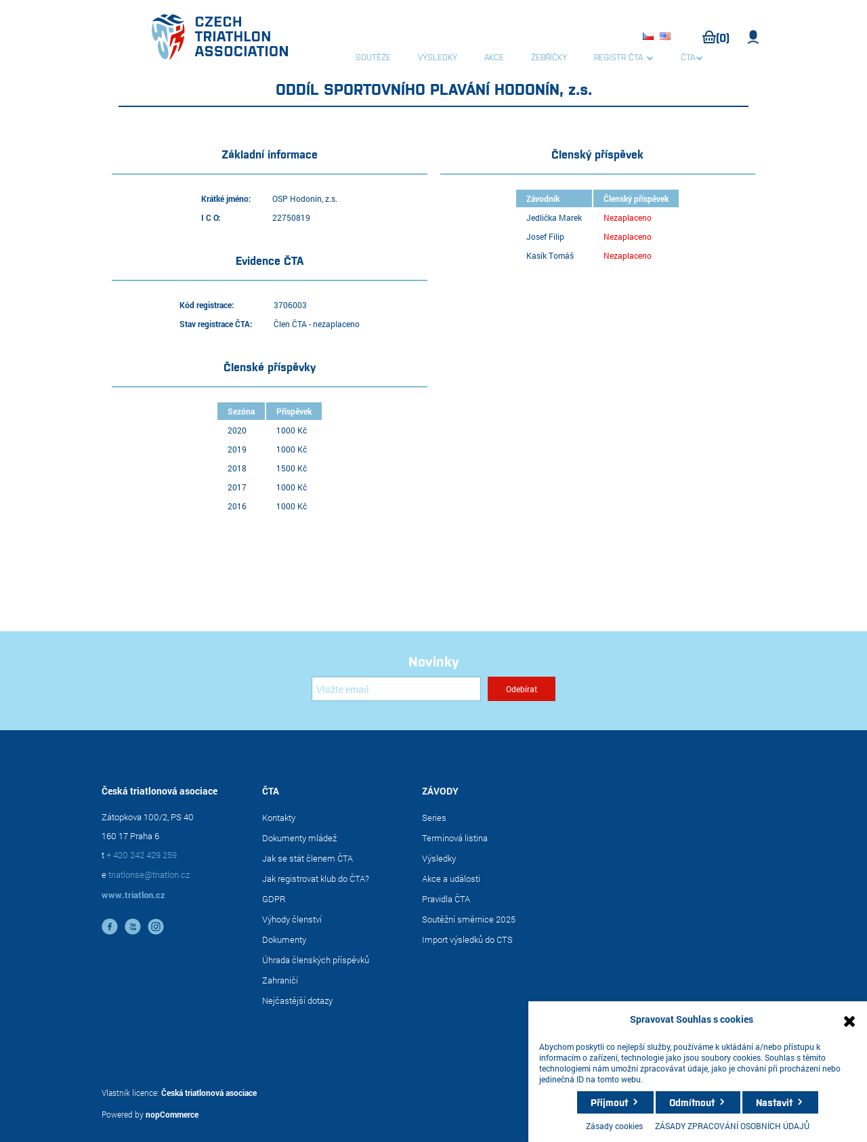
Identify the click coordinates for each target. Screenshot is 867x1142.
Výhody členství (292, 919)
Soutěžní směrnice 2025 (468, 919)
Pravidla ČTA (446, 899)
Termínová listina (455, 838)
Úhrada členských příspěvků (315, 960)
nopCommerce (172, 1114)
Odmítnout (692, 1102)
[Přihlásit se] (396, 689)
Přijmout (609, 1102)
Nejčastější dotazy (297, 1000)
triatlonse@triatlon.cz (149, 874)
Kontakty (278, 817)
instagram (156, 926)
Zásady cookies (614, 1125)
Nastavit (774, 1102)
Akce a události (451, 878)
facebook (110, 926)
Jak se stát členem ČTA (307, 858)
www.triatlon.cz (133, 895)
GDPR (274, 899)
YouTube (133, 926)
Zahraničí (280, 980)
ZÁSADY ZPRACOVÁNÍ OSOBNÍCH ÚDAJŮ (732, 1125)
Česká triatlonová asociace (209, 1092)
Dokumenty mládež (299, 838)
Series (434, 817)
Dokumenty (284, 939)
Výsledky (439, 858)
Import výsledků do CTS (467, 939)
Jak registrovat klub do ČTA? (315, 878)
